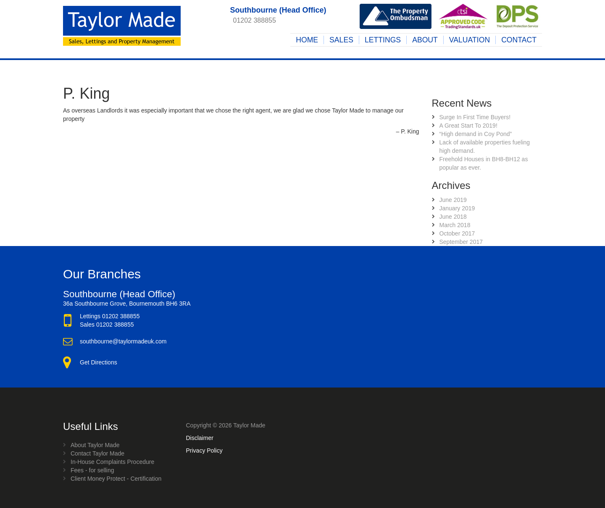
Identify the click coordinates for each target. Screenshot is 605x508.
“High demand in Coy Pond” (475, 134)
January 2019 (457, 208)
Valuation (469, 40)
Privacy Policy (204, 450)
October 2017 (457, 233)
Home (307, 40)
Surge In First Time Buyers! (475, 117)
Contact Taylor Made (97, 453)
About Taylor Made (95, 445)
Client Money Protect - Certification (116, 478)
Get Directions (98, 362)
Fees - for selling (92, 470)
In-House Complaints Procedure (112, 461)
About (425, 40)
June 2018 (453, 216)
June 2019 (453, 199)
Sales (341, 40)
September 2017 (461, 241)
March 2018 (455, 225)
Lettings (383, 40)
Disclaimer (199, 438)
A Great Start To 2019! (468, 125)
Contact (519, 40)
